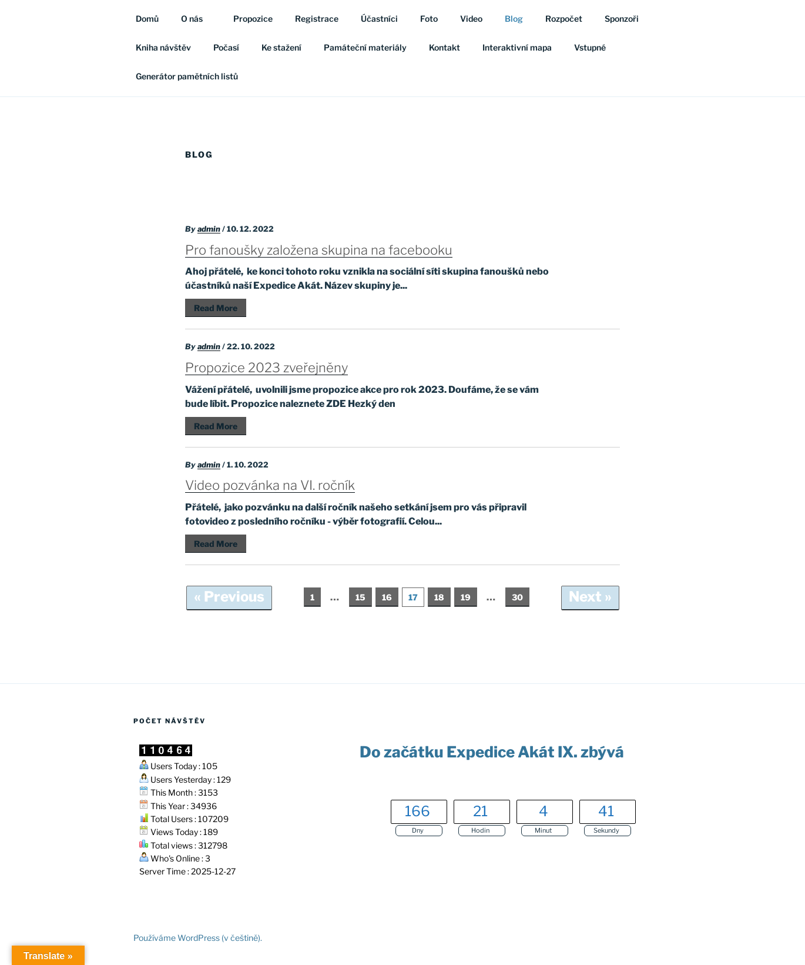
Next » (590, 596)
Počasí (226, 47)
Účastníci (379, 19)
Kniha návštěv (163, 47)
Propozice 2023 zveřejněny (266, 367)
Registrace (316, 19)
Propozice (253, 19)
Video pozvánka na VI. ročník (270, 485)
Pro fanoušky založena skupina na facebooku (318, 250)
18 (439, 597)
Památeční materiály (365, 47)
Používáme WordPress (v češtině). (197, 938)
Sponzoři (622, 19)
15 (360, 597)
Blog (514, 19)
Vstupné (590, 47)
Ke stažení (281, 47)
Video (471, 19)
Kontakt (444, 47)
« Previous (229, 596)
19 (466, 597)
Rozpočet (563, 19)
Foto (429, 19)
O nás (197, 19)
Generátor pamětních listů (187, 76)
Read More (215, 308)
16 (387, 597)
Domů (147, 19)
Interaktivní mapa (517, 47)
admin (208, 228)
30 (517, 597)
